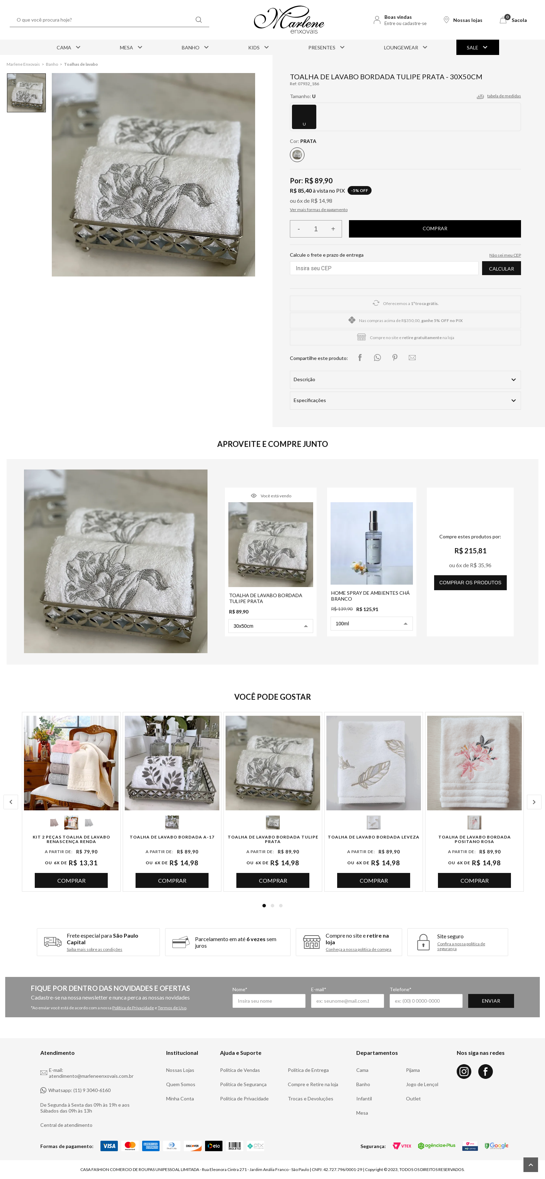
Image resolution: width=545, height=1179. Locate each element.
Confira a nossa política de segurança (461, 946)
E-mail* (318, 989)
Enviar (491, 1001)
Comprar (71, 880)
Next (534, 802)
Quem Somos (180, 1084)
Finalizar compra (435, 229)
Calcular (501, 269)
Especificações (310, 400)
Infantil (364, 1098)
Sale (478, 47)
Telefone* (401, 989)
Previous (10, 802)
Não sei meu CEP (505, 255)
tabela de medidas (504, 95)
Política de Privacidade (133, 1007)
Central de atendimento (66, 1125)
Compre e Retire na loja (313, 1084)
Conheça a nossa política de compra (358, 949)
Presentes (327, 47)
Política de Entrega (308, 1070)
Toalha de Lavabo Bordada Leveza (374, 837)
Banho (196, 47)
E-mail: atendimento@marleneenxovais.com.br (86, 1073)
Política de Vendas (240, 1070)
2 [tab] (272, 905)
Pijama (413, 1070)
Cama (69, 47)
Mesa (132, 47)
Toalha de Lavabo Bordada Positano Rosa (474, 839)
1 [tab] (264, 905)
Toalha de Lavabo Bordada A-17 (172, 837)
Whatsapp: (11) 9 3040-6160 (75, 1090)
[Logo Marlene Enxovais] (289, 20)
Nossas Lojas (180, 1070)
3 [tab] (281, 905)
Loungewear (406, 47)
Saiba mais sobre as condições (94, 949)
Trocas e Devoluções (310, 1098)
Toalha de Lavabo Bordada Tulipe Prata (273, 839)
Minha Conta (180, 1098)
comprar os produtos (470, 582)
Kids (259, 47)
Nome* (240, 989)
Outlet (413, 1098)
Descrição (304, 379)
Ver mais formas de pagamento (319, 209)
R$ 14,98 (321, 200)
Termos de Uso (172, 1007)
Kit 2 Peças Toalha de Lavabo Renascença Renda (71, 839)
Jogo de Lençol (422, 1084)
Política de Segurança (243, 1084)
